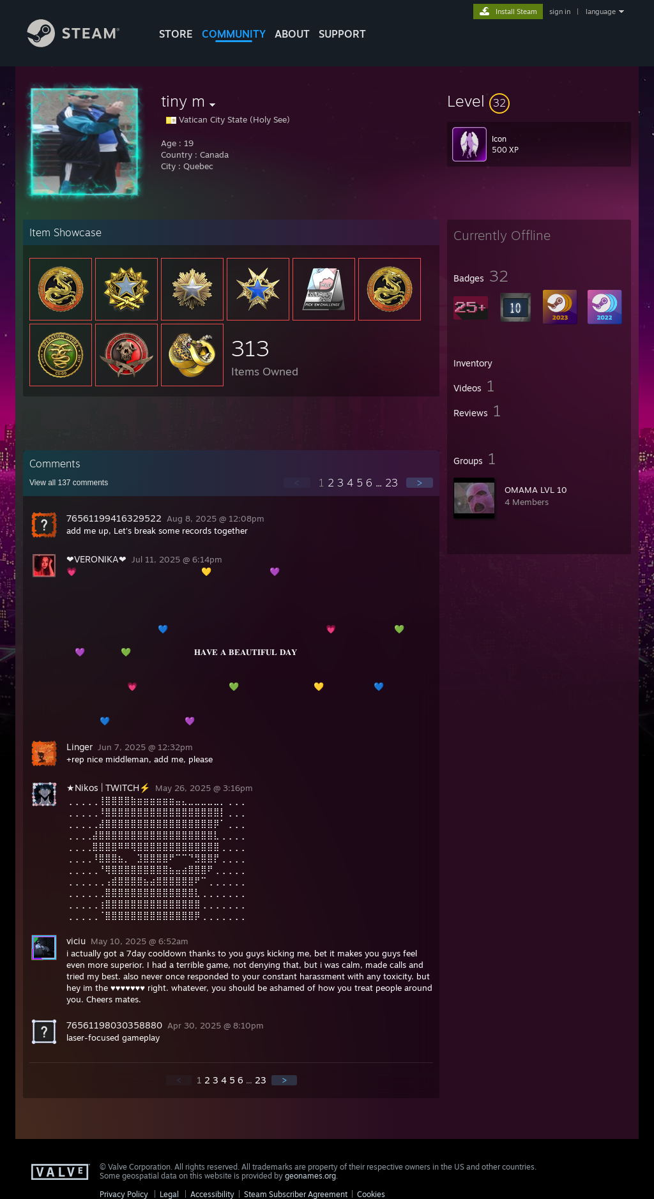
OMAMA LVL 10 (536, 490)
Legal (169, 1194)
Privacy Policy (124, 1194)
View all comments (68, 482)
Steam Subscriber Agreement (295, 1194)
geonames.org (310, 1175)
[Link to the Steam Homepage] (83, 43)
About (292, 33)
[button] (539, 101)
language (601, 11)
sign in (559, 11)
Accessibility (212, 1194)
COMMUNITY (234, 33)
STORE (176, 33)
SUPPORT (342, 33)
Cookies (371, 1194)
